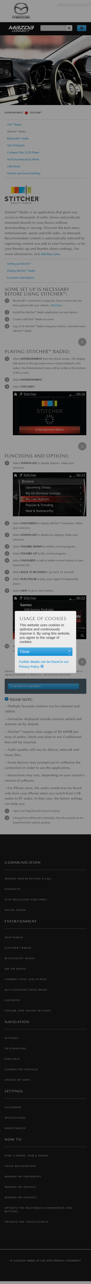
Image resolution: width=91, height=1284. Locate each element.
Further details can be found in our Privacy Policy (44, 664)
